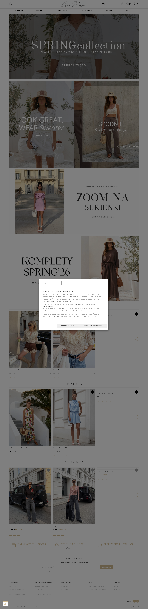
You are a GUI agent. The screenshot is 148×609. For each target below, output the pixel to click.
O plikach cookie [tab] (68, 283)
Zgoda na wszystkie (93, 326)
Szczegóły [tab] (56, 283)
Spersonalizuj (67, 326)
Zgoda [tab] (46, 283)
